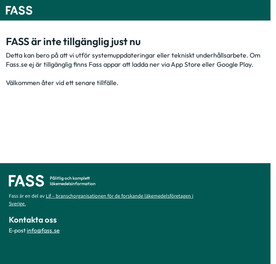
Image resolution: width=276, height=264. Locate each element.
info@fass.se (43, 230)
